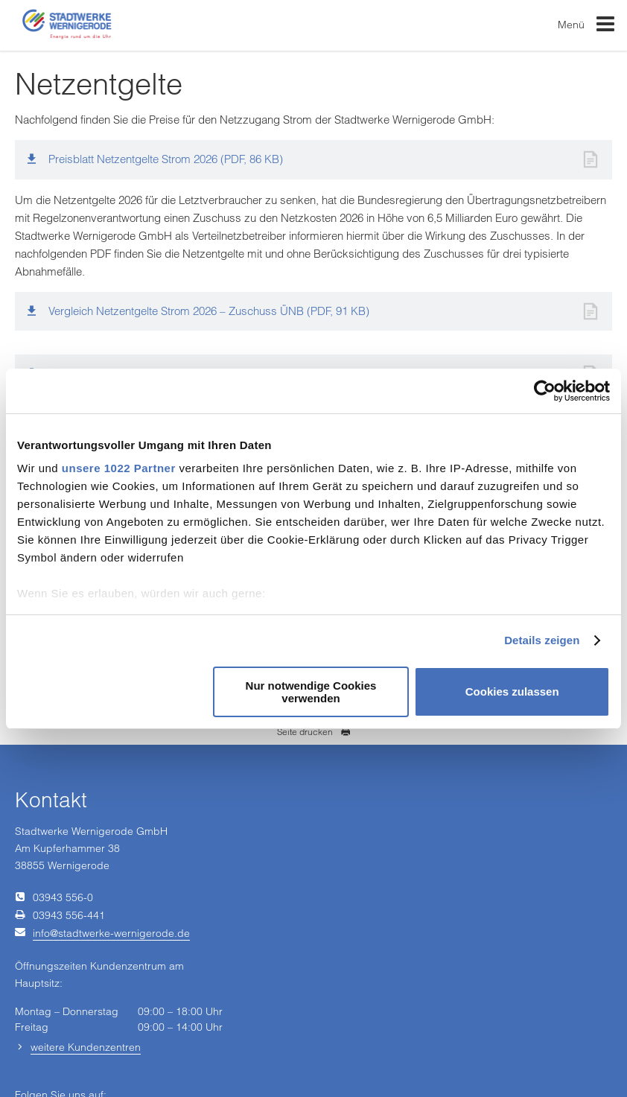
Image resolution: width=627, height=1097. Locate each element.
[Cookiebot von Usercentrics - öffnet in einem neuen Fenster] (545, 391)
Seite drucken (314, 731)
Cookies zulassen (512, 691)
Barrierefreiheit (456, 1050)
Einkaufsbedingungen (118, 1050)
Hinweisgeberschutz (369, 1050)
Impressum (37, 1050)
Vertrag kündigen (212, 1050)
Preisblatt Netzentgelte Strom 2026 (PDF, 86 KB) (165, 159)
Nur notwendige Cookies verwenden (311, 692)
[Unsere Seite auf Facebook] (205, 956)
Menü (587, 27)
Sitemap (517, 1050)
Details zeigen (541, 640)
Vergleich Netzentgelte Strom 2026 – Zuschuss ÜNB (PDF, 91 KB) (208, 311)
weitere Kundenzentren (86, 998)
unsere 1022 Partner (119, 468)
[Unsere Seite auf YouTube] (238, 956)
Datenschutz (287, 1050)
